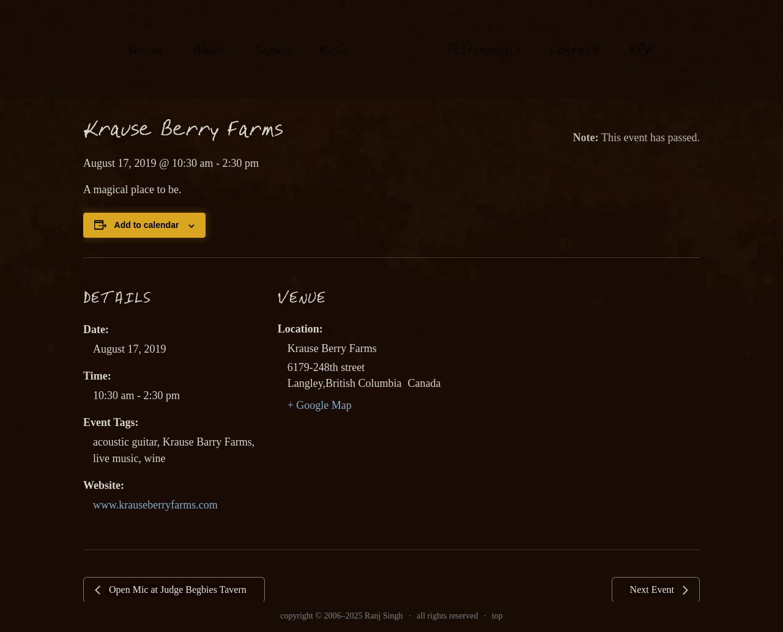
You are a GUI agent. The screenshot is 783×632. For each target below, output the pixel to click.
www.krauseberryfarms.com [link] (155, 505)
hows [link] (272, 39)
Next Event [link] (653, 589)
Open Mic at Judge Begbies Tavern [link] (176, 589)
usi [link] (335, 39)
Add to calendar (146, 225)
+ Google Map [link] (320, 405)
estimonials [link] (483, 39)
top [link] (497, 615)
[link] (398, 48)
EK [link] (642, 39)
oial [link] (146, 39)
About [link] (210, 39)
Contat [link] (575, 39)
